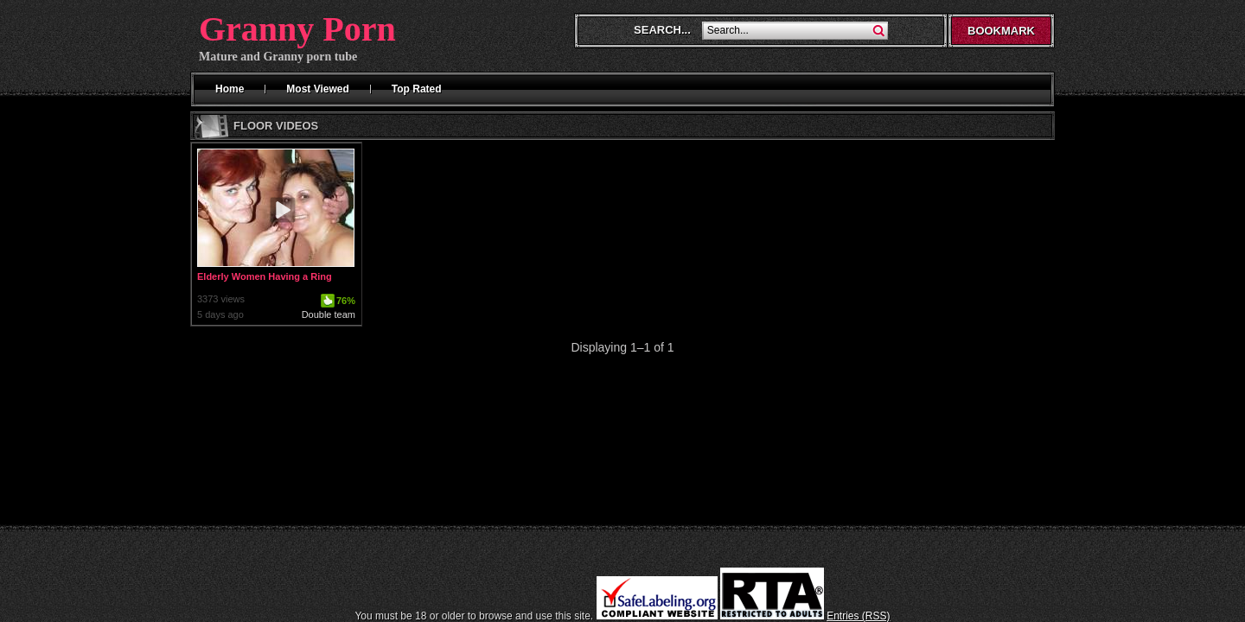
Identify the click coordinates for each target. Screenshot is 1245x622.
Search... (662, 29)
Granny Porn (297, 29)
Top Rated (417, 89)
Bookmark (1001, 30)
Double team (328, 314)
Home (229, 89)
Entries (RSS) (858, 616)
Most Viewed (317, 89)
